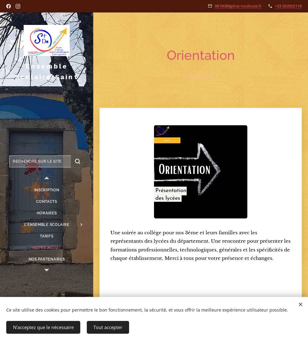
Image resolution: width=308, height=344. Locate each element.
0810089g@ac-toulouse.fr (238, 6)
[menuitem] (46, 190)
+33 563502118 (288, 6)
